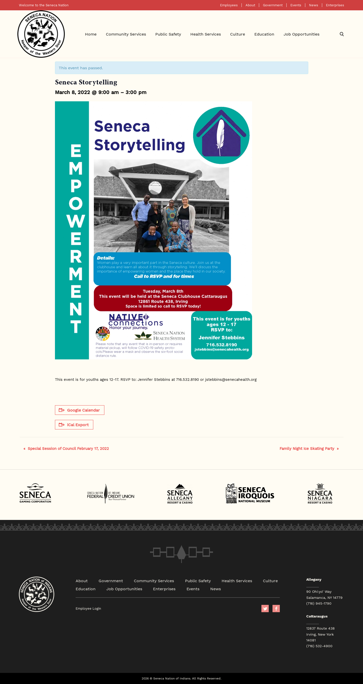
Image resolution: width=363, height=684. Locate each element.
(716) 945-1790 (318, 603)
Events (295, 5)
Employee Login (88, 608)
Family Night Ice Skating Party (309, 448)
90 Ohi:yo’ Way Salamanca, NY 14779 (324, 594)
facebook (276, 608)
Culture (237, 34)
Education (264, 34)
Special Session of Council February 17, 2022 (66, 448)
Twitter (265, 608)
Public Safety (168, 34)
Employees (229, 5)
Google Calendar (79, 410)
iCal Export (74, 424)
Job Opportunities (301, 34)
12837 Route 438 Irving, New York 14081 (320, 634)
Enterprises (335, 5)
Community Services (126, 34)
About (250, 5)
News (313, 5)
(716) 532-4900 (319, 645)
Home (91, 34)
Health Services (205, 34)
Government (273, 5)
